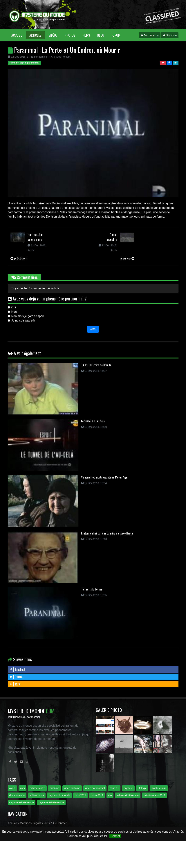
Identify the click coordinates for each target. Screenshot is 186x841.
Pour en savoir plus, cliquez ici (87, 836)
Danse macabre (111, 237)
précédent (18, 258)
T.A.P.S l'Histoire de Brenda (96, 365)
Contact (61, 823)
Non (14, 311)
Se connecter (149, 35)
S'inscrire (170, 35)
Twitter (17, 677)
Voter (93, 329)
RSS (15, 684)
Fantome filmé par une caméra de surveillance (107, 533)
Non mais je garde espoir (27, 316)
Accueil (18, 35)
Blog (100, 35)
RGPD (49, 823)
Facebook (17, 669)
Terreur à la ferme (91, 589)
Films (86, 35)
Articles (35, 35)
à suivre (127, 258)
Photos (70, 35)
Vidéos (53, 35)
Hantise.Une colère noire (35, 237)
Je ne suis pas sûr (23, 320)
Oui (13, 307)
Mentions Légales (31, 823)
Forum (115, 35)
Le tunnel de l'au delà (93, 421)
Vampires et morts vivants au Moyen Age (104, 477)
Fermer (115, 836)
